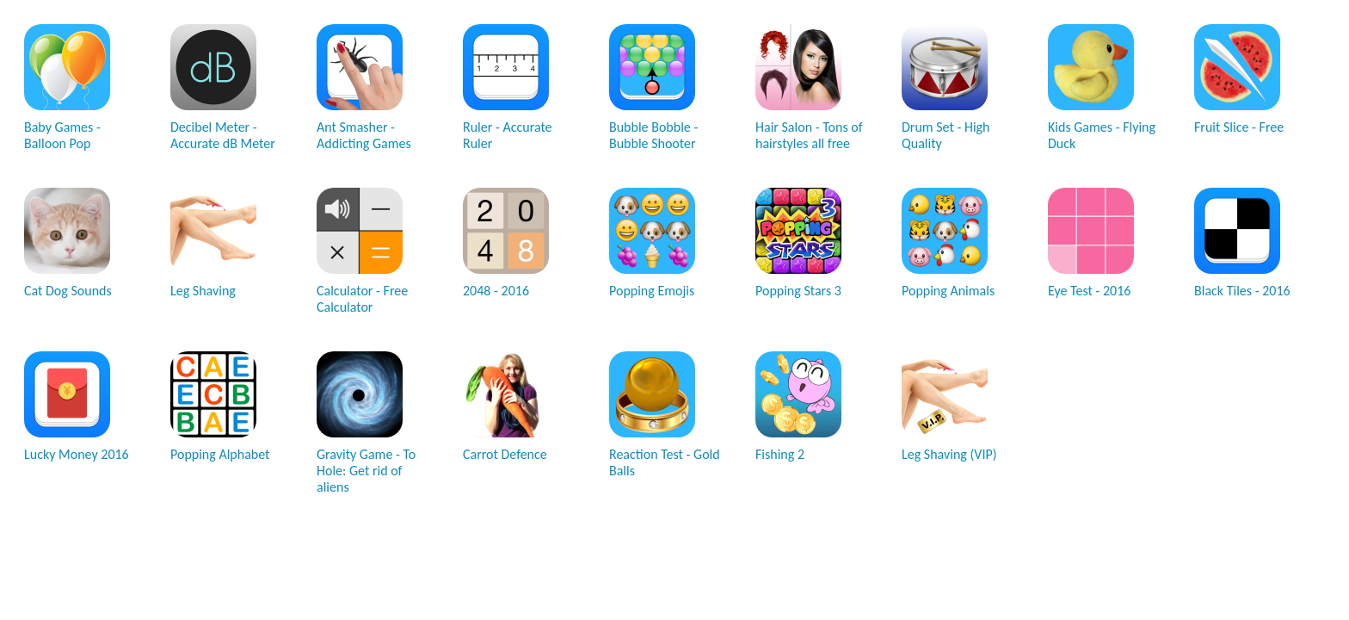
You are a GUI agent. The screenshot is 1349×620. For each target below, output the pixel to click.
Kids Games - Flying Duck (1101, 88)
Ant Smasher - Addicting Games (364, 88)
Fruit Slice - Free (1239, 79)
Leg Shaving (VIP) (949, 406)
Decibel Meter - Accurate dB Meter (222, 88)
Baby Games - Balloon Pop (67, 88)
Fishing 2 (798, 406)
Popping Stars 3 (798, 243)
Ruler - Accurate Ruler (507, 88)
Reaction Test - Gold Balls (664, 415)
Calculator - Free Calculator (362, 251)
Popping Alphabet (219, 406)
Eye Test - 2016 (1091, 243)
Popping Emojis (652, 243)
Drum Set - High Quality (946, 88)
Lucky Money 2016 (76, 406)
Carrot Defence (506, 406)
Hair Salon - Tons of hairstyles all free (809, 88)
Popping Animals (948, 243)
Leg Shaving (213, 243)
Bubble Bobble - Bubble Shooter (653, 88)
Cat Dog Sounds (68, 243)
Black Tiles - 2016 (1242, 243)
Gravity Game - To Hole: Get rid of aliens (366, 423)
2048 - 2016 (506, 243)
